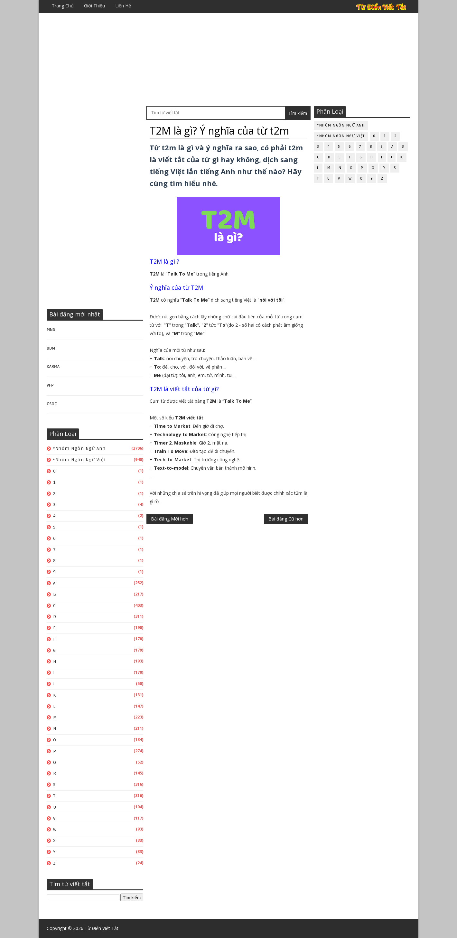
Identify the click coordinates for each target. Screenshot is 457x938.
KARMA (53, 366)
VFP (50, 385)
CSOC (52, 404)
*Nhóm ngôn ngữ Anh (79, 448)
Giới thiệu (94, 6)
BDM (51, 348)
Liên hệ (123, 6)
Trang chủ (63, 6)
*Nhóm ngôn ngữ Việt (79, 460)
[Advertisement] (228, 59)
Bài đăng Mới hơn (169, 519)
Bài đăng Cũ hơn (285, 519)
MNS (51, 329)
